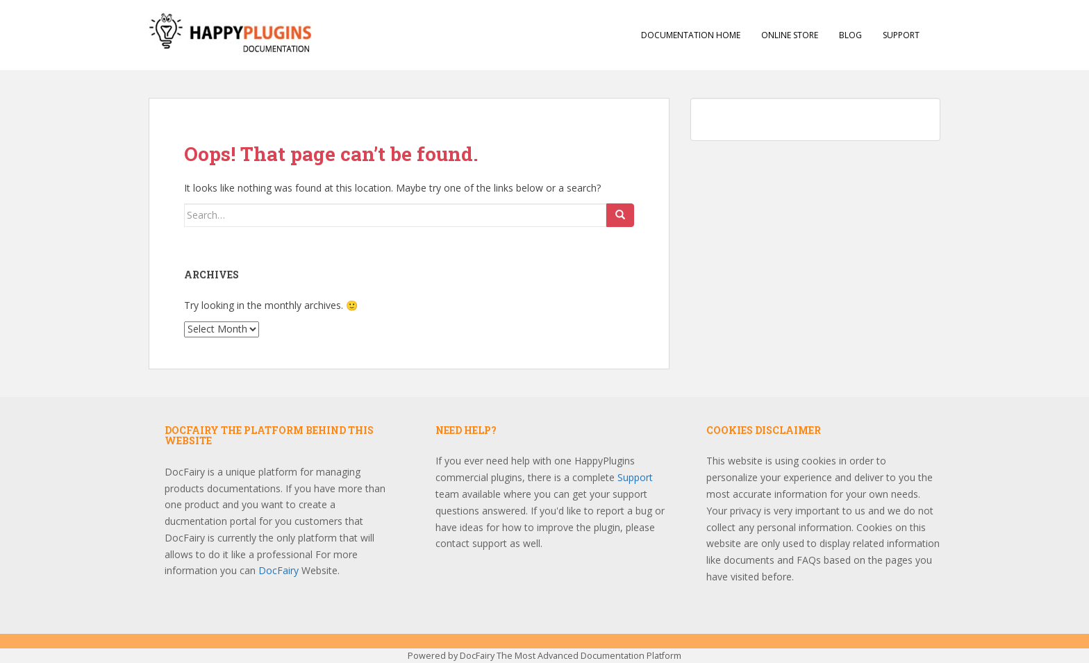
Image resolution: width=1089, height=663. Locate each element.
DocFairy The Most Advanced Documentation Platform (570, 656)
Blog (850, 35)
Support (901, 35)
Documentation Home (690, 35)
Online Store (789, 35)
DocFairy (279, 570)
